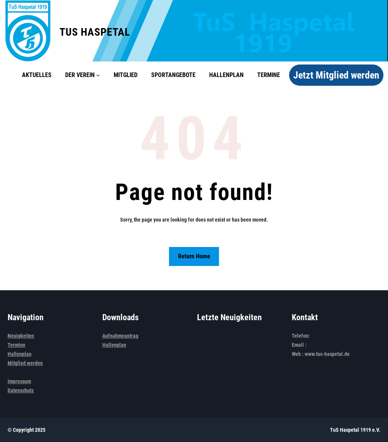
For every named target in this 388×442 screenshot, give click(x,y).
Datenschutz (21, 390)
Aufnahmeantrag (120, 336)
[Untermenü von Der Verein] (98, 75)
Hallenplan (19, 354)
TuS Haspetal (94, 32)
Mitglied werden (25, 363)
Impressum (19, 381)
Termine (16, 345)
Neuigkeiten (21, 336)
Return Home (194, 256)
